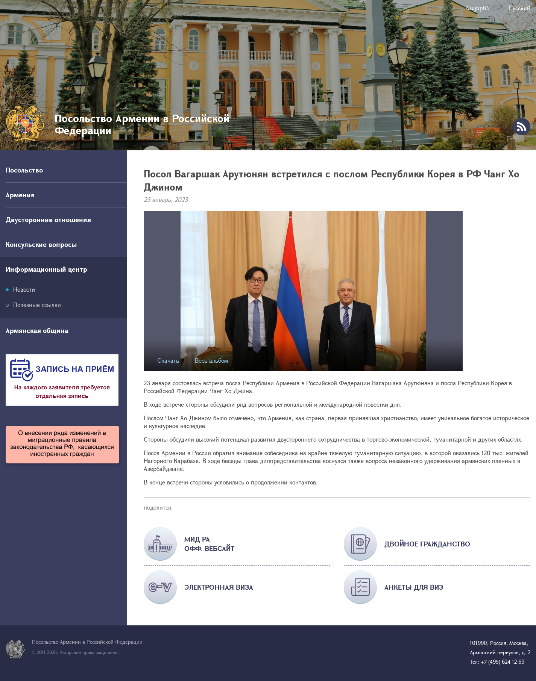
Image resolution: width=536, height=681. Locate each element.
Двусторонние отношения (48, 219)
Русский (519, 8)
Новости (24, 289)
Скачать (168, 360)
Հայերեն (478, 8)
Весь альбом (211, 360)
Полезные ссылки (37, 305)
